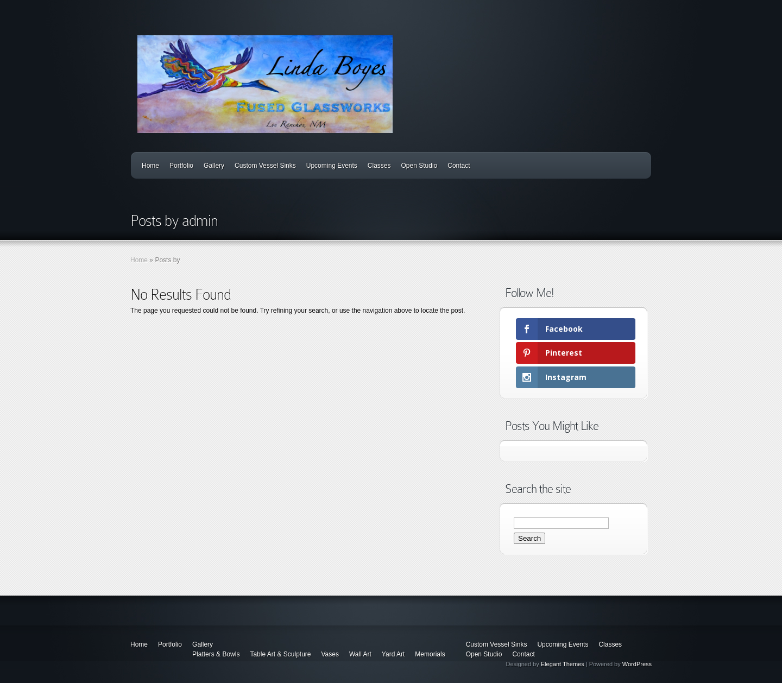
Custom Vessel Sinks (265, 165)
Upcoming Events (331, 165)
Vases (329, 654)
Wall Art (360, 654)
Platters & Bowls (215, 654)
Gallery (214, 165)
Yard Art (393, 654)
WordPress (637, 664)
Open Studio (419, 165)
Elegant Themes (562, 664)
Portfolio (181, 165)
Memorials (430, 654)
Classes (379, 165)
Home (150, 165)
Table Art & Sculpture (280, 654)
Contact (458, 165)
